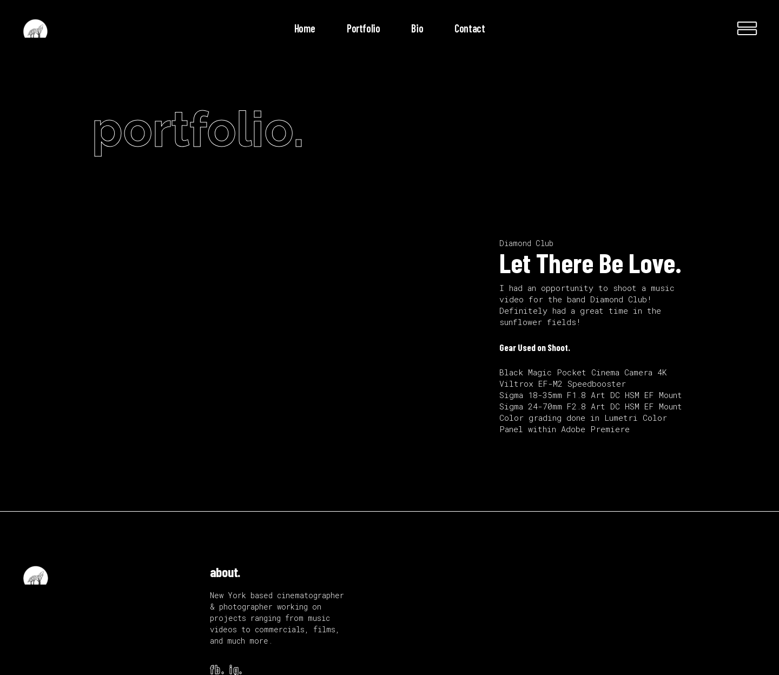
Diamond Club (526, 243)
